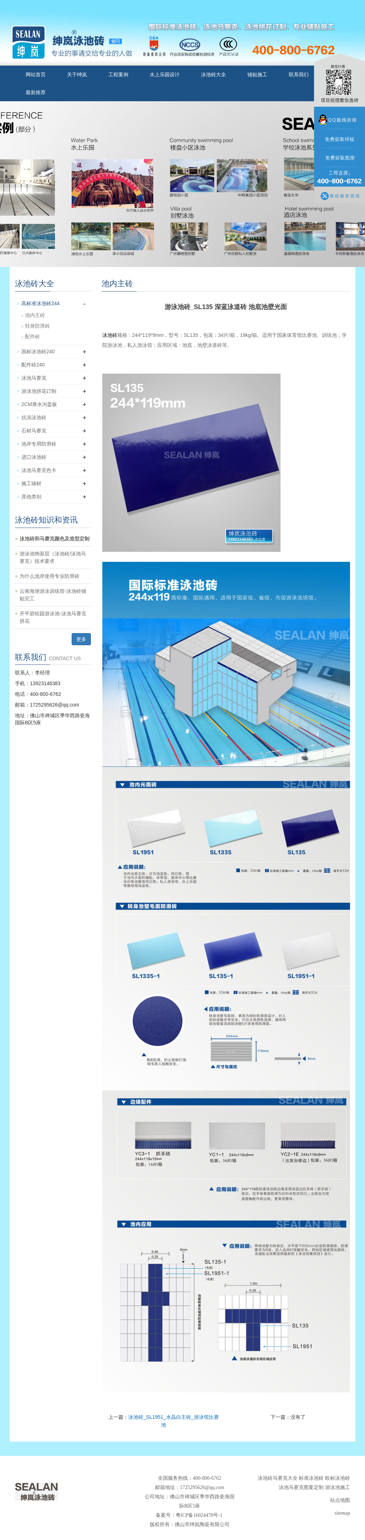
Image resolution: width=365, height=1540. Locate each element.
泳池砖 (109, 335)
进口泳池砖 (33, 457)
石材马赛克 (33, 430)
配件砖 (32, 336)
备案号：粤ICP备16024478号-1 (190, 1515)
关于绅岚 (77, 74)
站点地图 (340, 1500)
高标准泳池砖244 (40, 303)
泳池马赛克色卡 (38, 470)
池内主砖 (35, 315)
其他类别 (31, 496)
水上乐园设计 (165, 74)
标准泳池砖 (311, 1478)
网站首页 (36, 74)
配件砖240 (33, 365)
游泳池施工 (337, 1487)
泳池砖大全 (213, 74)
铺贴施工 (257, 74)
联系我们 (299, 74)
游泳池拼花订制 (38, 391)
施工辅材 (31, 483)
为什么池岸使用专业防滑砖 (49, 576)
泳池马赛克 (33, 378)
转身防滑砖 (37, 326)
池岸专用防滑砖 (38, 444)
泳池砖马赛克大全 (278, 1478)
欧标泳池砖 (337, 1478)
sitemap (342, 1513)
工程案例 (118, 74)
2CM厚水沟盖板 (39, 404)
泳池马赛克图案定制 (301, 1487)
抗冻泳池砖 (33, 417)
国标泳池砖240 (38, 351)
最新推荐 (36, 92)
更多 (81, 639)
